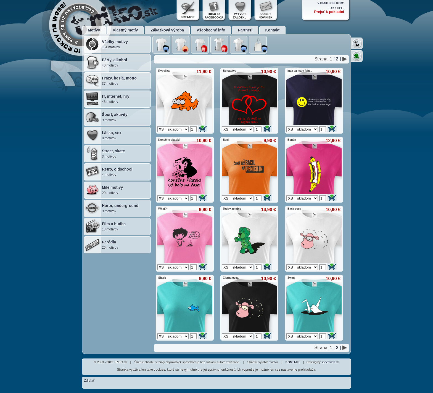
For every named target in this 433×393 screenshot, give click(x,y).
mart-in (273, 362)
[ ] (338, 59)
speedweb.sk (330, 362)
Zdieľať (89, 381)
